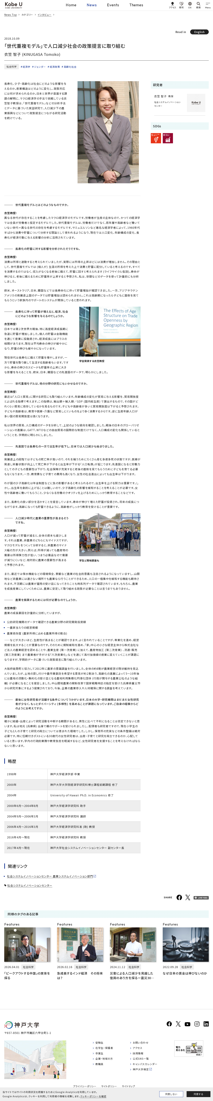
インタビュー (44, 14)
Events (113, 5)
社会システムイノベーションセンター (29, 885)
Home (71, 5)
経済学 (26, 66)
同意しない (171, 1094)
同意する (198, 1094)
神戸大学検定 (143, 1072)
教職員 (100, 1066)
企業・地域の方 (105, 1060)
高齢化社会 (70, 66)
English (199, 32)
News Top (10, 14)
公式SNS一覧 (143, 1060)
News (92, 5)
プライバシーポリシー (84, 1086)
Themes (136, 5)
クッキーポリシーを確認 (93, 1096)
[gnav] (208, 5)
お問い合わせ (142, 1043)
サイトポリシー (109, 1086)
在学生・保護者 (105, 1049)
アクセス (139, 1049)
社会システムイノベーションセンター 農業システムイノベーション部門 (50, 876)
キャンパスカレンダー (147, 1066)
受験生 (100, 1043)
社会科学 (11, 66)
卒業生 (100, 1054)
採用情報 (140, 1054)
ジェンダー (40, 66)
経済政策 (55, 66)
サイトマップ (128, 1086)
